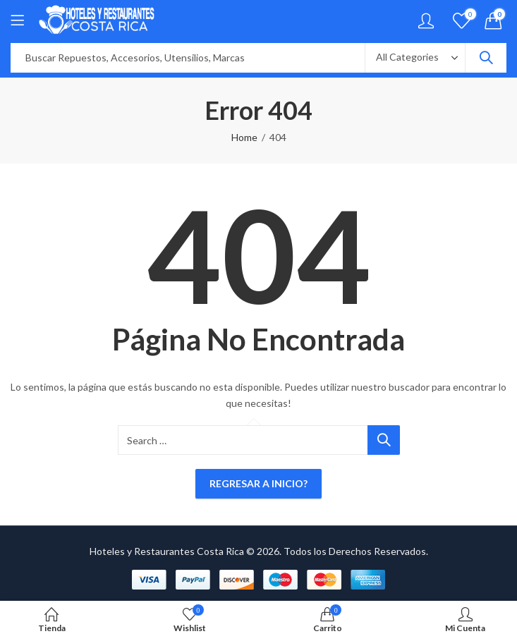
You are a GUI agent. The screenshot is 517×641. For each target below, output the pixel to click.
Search (486, 58)
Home (244, 137)
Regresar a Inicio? (258, 483)
